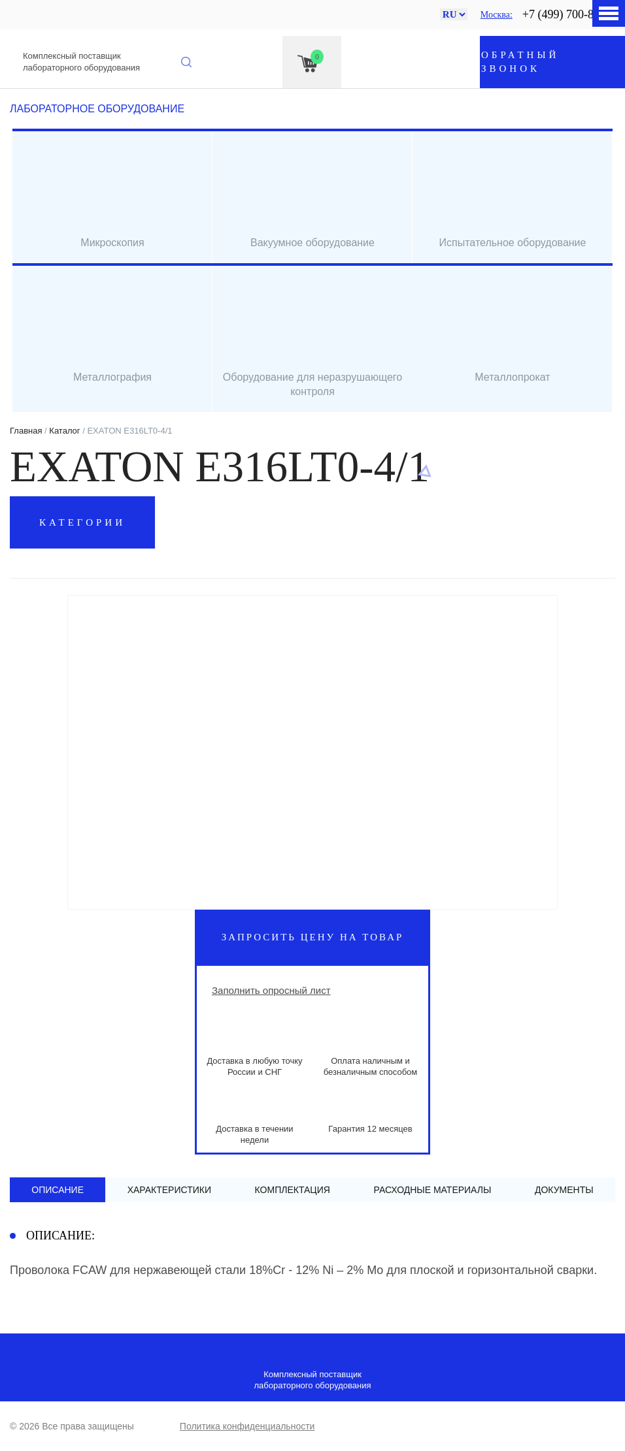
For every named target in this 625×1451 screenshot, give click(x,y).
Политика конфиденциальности (247, 1426)
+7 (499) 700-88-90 (568, 14)
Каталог (64, 431)
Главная (26, 431)
